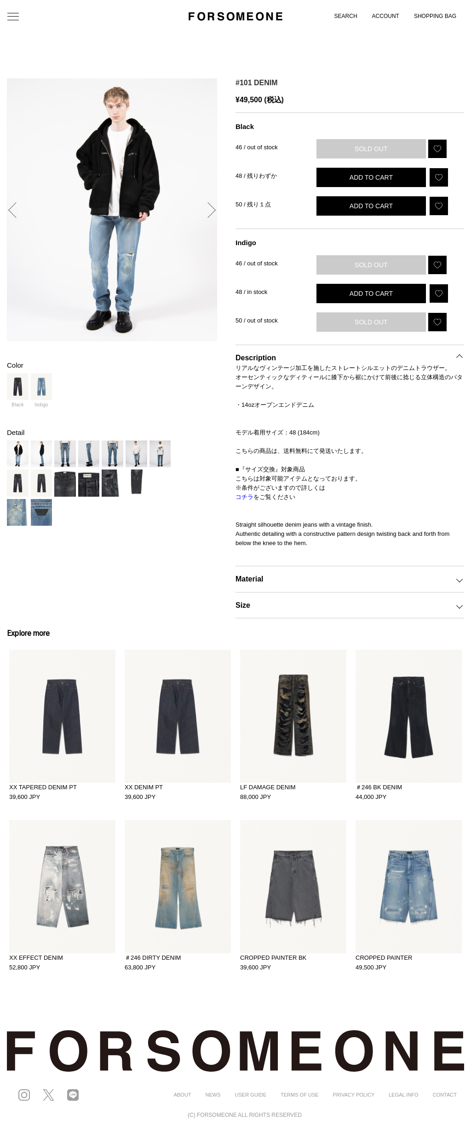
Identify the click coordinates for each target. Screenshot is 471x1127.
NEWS (213, 1095)
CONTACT (445, 1095)
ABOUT (182, 1095)
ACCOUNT (385, 16)
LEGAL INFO (403, 1095)
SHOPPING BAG (435, 16)
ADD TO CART (371, 177)
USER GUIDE (250, 1095)
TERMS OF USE (300, 1095)
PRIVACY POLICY (354, 1095)
